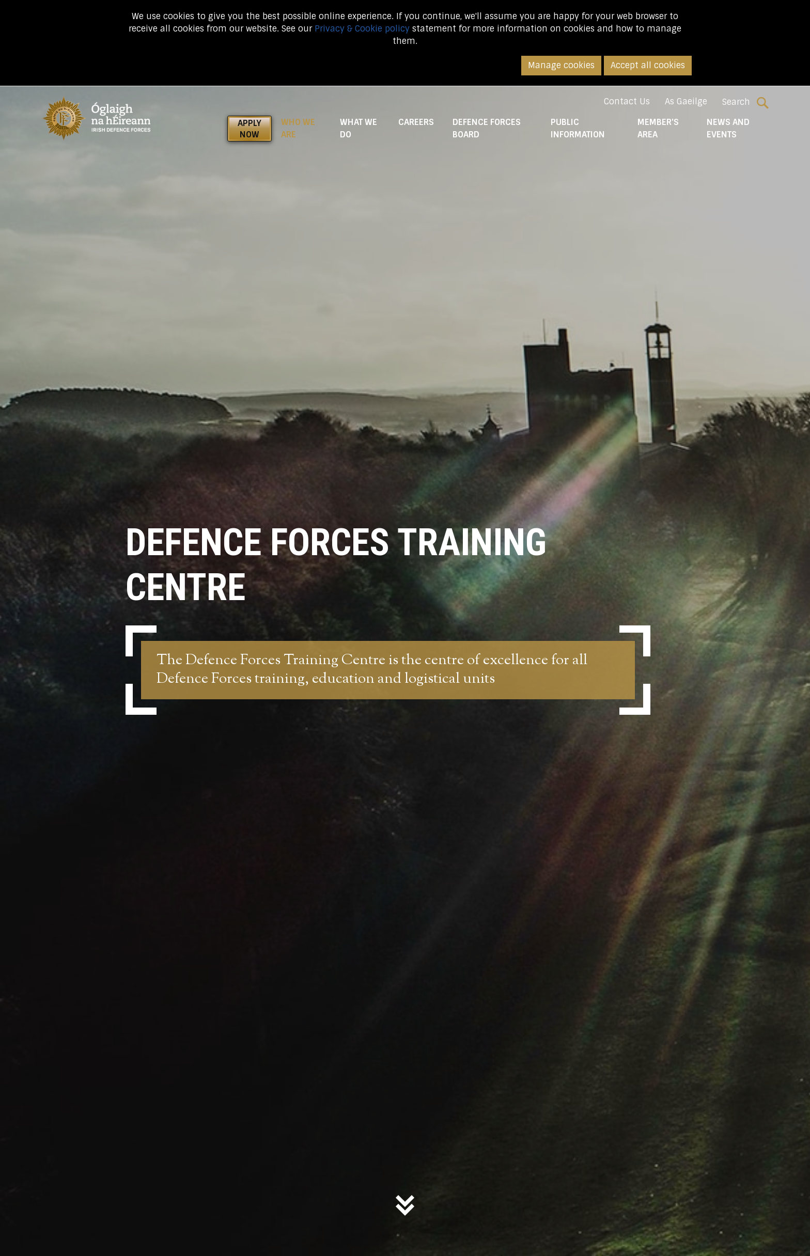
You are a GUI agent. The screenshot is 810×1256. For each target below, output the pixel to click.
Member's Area (658, 128)
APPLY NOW (249, 129)
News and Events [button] (728, 128)
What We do (358, 128)
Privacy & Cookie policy (362, 28)
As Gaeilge (686, 101)
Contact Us (627, 101)
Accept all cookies (648, 65)
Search (745, 102)
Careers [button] (416, 122)
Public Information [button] (578, 128)
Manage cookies (561, 65)
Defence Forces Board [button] (487, 128)
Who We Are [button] (306, 128)
